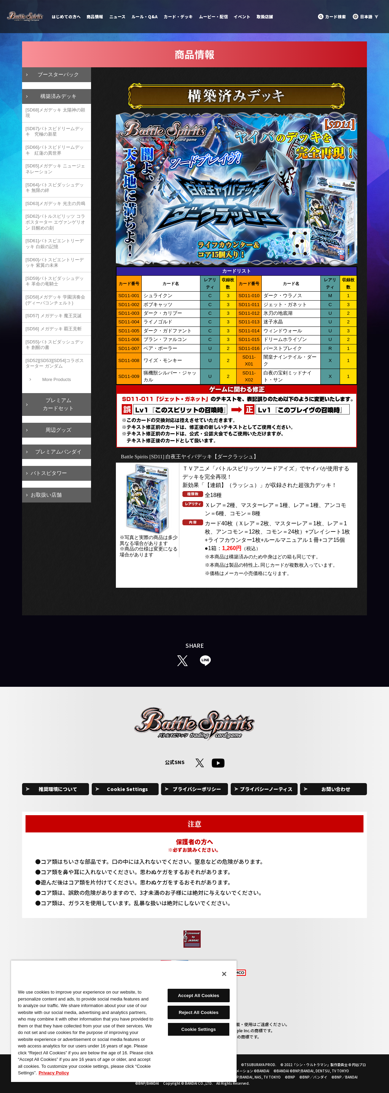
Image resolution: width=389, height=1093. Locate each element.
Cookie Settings (127, 788)
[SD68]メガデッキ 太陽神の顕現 (55, 112)
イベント (242, 16)
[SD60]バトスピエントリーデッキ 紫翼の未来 (55, 262)
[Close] (224, 974)
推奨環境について (58, 788)
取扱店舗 (265, 16)
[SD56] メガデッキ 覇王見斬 (54, 328)
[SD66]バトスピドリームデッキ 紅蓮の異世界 (55, 150)
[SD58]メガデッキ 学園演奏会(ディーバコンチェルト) (55, 299)
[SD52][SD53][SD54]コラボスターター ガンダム (55, 363)
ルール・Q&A (144, 16)
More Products (56, 379)
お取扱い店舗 (46, 495)
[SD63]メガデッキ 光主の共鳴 (55, 203)
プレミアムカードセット (58, 404)
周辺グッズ (58, 430)
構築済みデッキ (58, 96)
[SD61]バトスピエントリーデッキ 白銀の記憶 (55, 243)
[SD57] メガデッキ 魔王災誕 (54, 315)
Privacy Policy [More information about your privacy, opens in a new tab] (54, 1072)
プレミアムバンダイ (58, 452)
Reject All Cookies (198, 1012)
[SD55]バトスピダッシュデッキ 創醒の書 (55, 344)
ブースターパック (58, 74)
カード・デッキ (178, 16)
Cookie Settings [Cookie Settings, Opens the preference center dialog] (198, 1029)
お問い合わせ (335, 788)
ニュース (117, 16)
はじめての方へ (66, 16)
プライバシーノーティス (266, 788)
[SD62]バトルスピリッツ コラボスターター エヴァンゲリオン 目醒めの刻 (55, 222)
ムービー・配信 (213, 16)
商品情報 (95, 16)
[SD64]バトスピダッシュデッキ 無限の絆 (55, 187)
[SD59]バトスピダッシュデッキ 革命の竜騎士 (55, 281)
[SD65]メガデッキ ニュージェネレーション (55, 168)
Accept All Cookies (198, 995)
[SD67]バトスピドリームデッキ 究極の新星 (55, 131)
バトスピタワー (49, 473)
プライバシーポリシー (197, 788)
